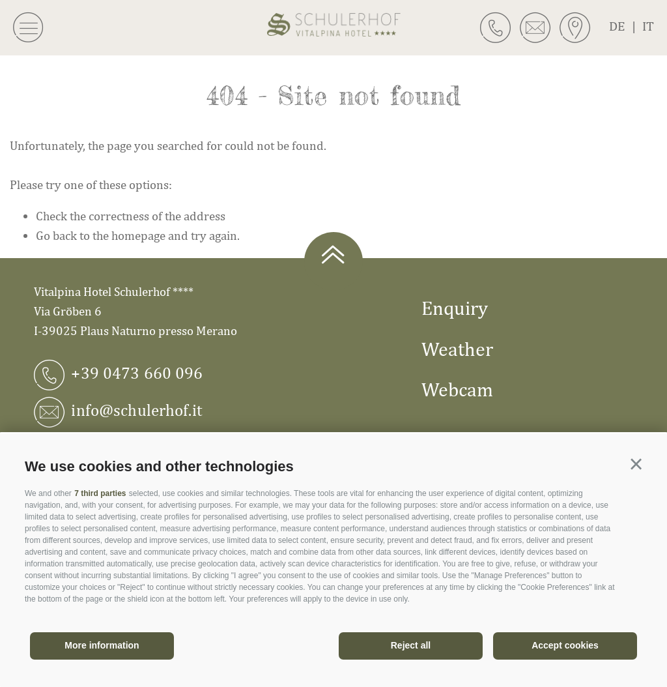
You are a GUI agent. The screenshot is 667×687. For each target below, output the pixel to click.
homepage (138, 235)
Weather (457, 348)
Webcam (457, 389)
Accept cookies (565, 645)
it (648, 25)
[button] (636, 464)
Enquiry (454, 307)
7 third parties (100, 493)
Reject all (411, 645)
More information (101, 645)
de (625, 25)
